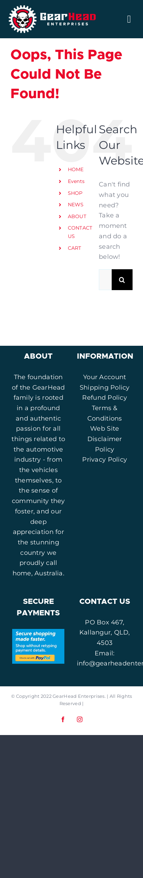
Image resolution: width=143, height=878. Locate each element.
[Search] (122, 279)
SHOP (75, 193)
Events (76, 181)
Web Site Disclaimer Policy (104, 439)
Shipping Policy (105, 387)
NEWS (76, 204)
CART (74, 248)
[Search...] (105, 279)
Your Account (104, 377)
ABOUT (77, 216)
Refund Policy (104, 397)
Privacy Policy (104, 459)
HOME (76, 169)
